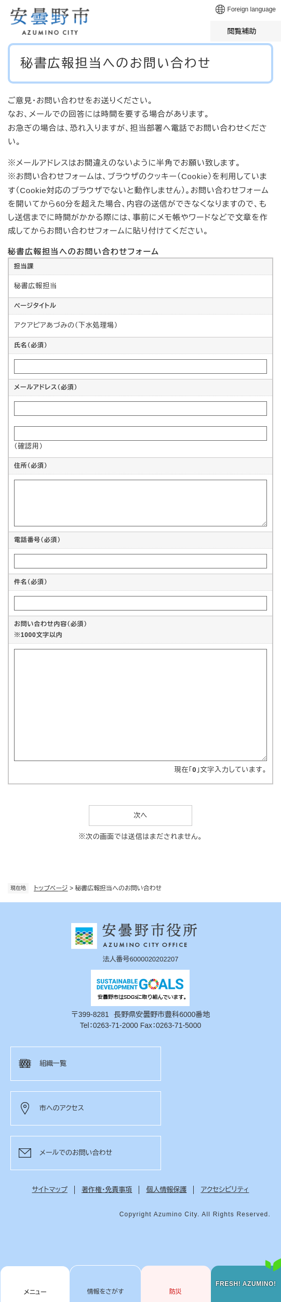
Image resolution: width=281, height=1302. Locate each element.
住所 (31, 465)
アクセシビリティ (224, 1190)
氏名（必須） (31, 345)
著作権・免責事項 (107, 1190)
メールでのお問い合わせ (75, 1153)
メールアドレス (45, 387)
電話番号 (37, 540)
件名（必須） (31, 582)
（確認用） (28, 446)
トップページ (51, 888)
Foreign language (252, 9)
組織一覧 (52, 1063)
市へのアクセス (61, 1108)
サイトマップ (50, 1190)
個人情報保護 (166, 1190)
